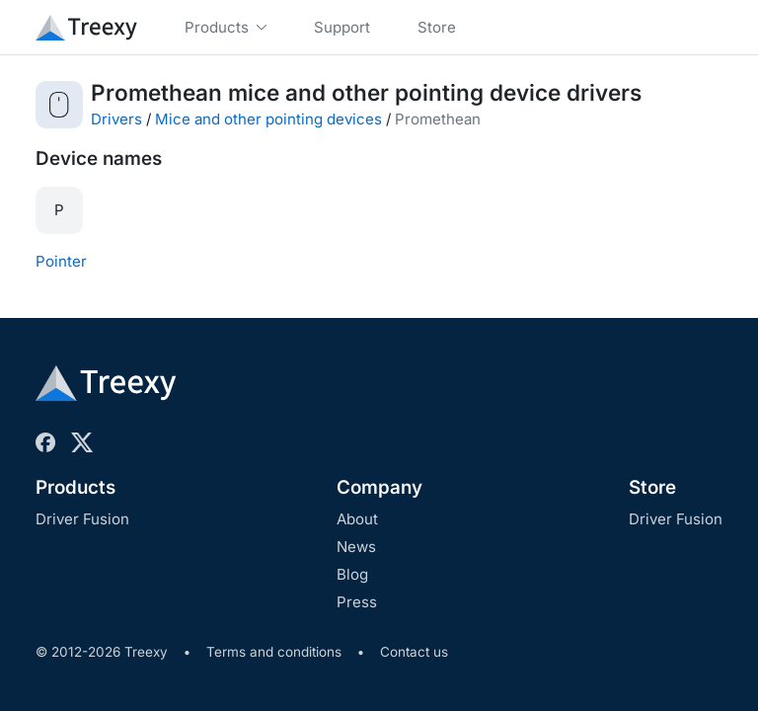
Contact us (414, 652)
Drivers (116, 119)
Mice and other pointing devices (268, 119)
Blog (352, 574)
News (356, 546)
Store (652, 487)
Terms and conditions (273, 652)
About (357, 519)
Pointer (61, 261)
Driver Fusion (82, 519)
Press (357, 601)
